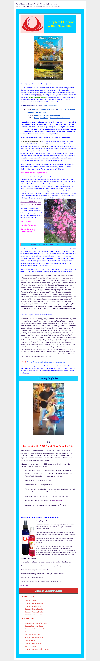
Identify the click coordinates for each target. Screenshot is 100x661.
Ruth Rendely (57, 500)
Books (34, 109)
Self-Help (44, 115)
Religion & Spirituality (47, 109)
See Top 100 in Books (51, 105)
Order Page (24, 585)
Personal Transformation (60, 118)
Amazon (39, 95)
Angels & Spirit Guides (37, 112)
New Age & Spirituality (66, 109)
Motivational (55, 115)
